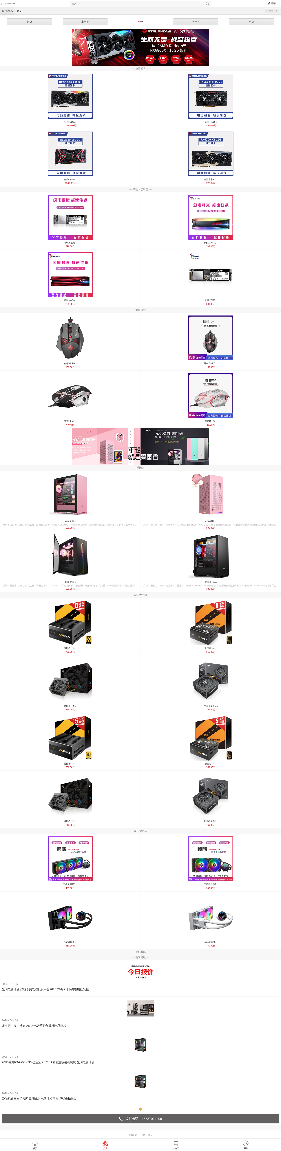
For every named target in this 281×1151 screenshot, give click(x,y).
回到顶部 (146, 1134)
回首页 (133, 1134)
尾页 (251, 21)
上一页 (85, 21)
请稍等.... (273, 3)
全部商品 (7, 10)
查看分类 (272, 11)
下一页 (196, 21)
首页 (29, 21)
